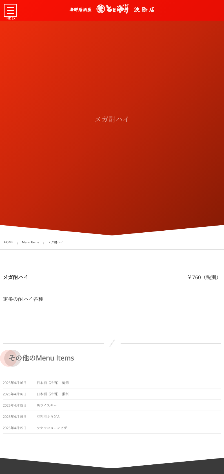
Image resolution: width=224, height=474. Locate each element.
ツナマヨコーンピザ (52, 429)
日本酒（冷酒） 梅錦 (53, 384)
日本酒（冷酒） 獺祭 (53, 395)
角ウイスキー (47, 406)
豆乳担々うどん (48, 418)
